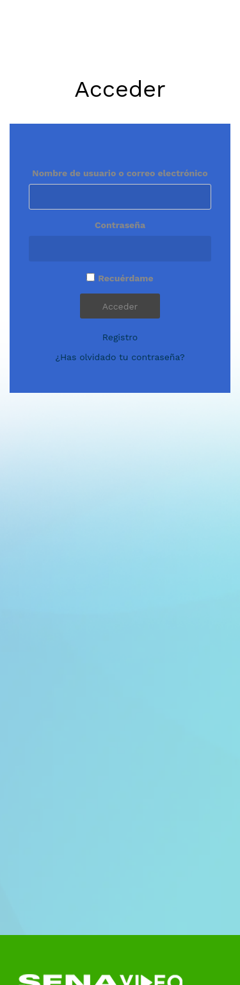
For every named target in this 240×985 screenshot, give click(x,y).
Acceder (120, 306)
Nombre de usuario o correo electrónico (119, 173)
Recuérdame (125, 278)
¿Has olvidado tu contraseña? (119, 357)
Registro (120, 337)
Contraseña (120, 225)
